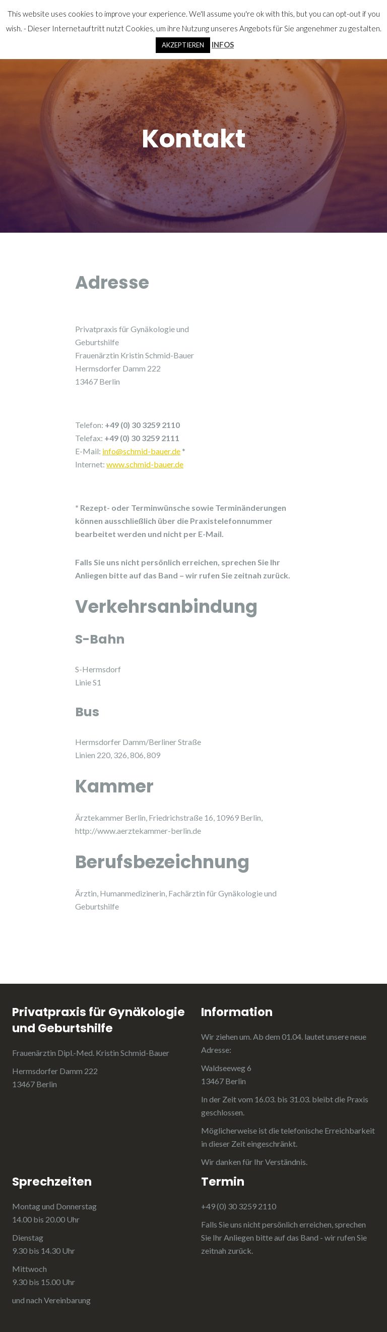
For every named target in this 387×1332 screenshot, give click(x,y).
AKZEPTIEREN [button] (183, 45)
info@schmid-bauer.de (141, 451)
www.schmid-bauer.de (144, 464)
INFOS (223, 44)
